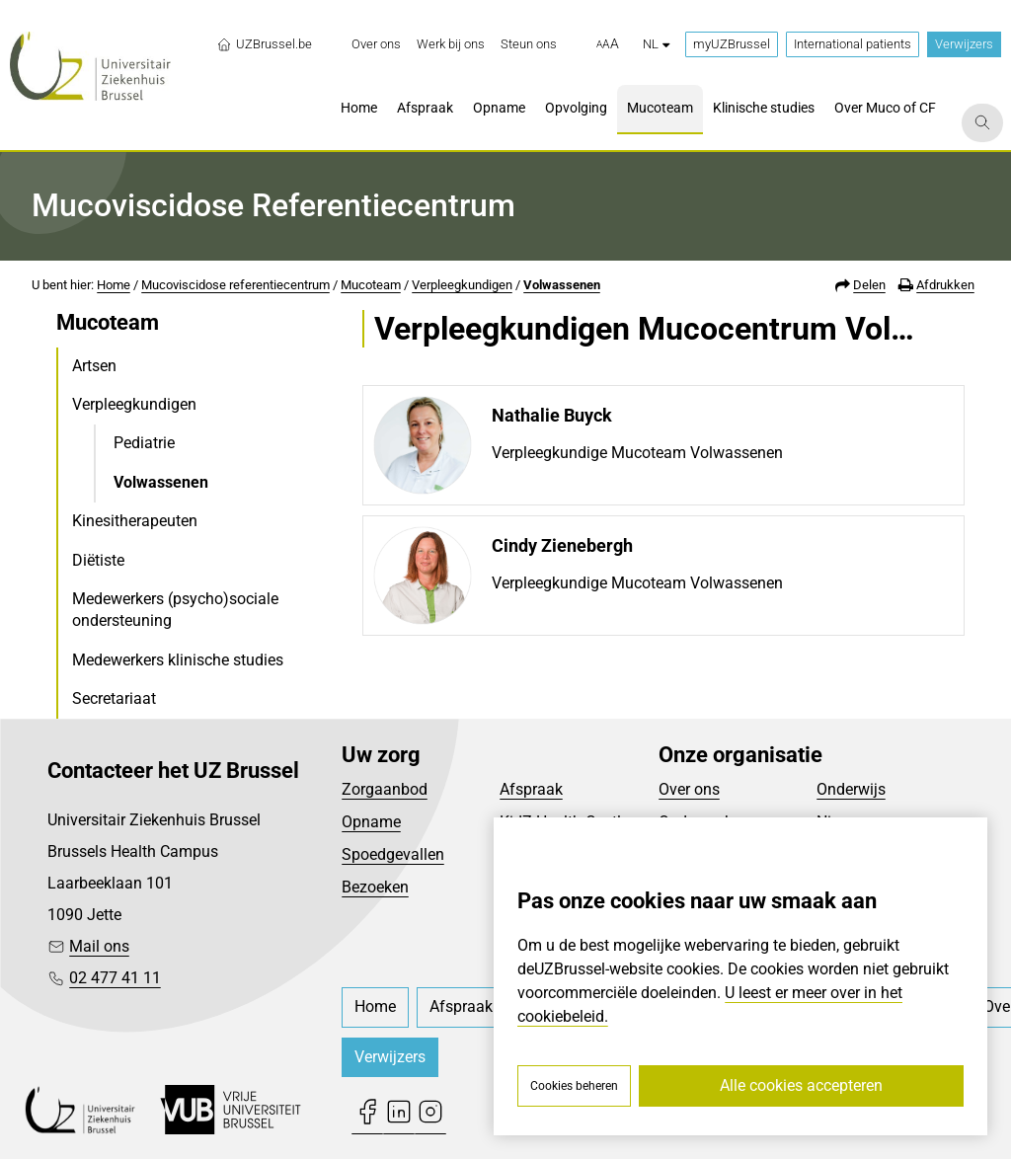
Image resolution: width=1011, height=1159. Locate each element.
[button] (607, 44)
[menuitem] (376, 44)
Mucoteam (371, 284)
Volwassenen (561, 284)
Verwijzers (964, 44)
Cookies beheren (574, 1086)
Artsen (94, 365)
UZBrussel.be (264, 44)
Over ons (689, 789)
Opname (371, 821)
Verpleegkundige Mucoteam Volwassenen (637, 452)
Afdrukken (945, 284)
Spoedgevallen (393, 854)
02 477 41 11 (115, 977)
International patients (852, 44)
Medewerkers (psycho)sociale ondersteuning (175, 609)
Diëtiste (98, 560)
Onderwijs (851, 789)
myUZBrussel (731, 44)
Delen (869, 284)
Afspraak (531, 789)
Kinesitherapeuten (134, 520)
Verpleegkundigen (462, 284)
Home (113, 284)
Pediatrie (144, 442)
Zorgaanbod (385, 789)
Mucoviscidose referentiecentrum (235, 284)
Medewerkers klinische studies (177, 660)
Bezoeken (375, 887)
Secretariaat (114, 698)
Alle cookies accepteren (801, 1085)
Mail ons (99, 946)
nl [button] (656, 44)
